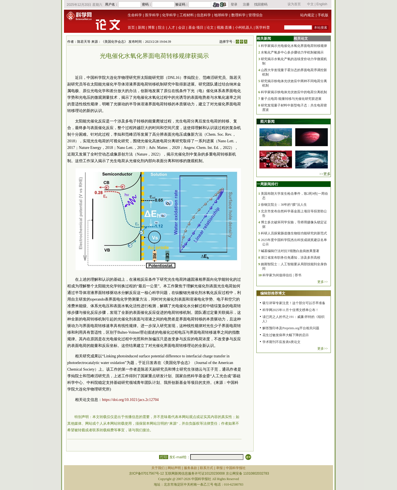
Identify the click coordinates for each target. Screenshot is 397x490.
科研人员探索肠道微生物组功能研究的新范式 (294, 233)
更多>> (322, 282)
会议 (181, 27)
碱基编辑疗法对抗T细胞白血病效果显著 (290, 251)
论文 (210, 27)
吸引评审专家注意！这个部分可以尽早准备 (293, 303)
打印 (163, 457)
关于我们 (158, 468)
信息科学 (204, 15)
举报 (219, 468)
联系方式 (206, 468)
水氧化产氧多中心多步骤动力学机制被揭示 (292, 52)
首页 (131, 27)
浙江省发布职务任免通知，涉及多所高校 (290, 257)
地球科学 (221, 15)
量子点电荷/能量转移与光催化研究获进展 (291, 99)
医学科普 (263, 27)
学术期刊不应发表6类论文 (281, 342)
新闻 (141, 27)
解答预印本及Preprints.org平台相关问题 (290, 328)
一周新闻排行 (267, 184)
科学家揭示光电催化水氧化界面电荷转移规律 (294, 46)
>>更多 (325, 174)
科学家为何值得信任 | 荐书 (281, 275)
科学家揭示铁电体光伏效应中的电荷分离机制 (294, 92)
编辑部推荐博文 (272, 293)
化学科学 (169, 15)
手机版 (323, 15)
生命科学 (135, 15)
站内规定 (307, 15)
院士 (161, 27)
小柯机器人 (244, 27)
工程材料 (186, 15)
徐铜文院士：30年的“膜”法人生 (284, 205)
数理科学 (238, 15)
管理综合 (255, 15)
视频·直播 (224, 27)
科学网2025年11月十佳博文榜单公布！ (290, 310)
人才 (171, 27)
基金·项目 (196, 27)
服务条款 (190, 468)
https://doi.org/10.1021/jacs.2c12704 (130, 400)
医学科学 (152, 15)
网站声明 (174, 468)
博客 (151, 27)
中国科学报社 (236, 468)
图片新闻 (267, 121)
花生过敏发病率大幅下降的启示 (285, 335)
